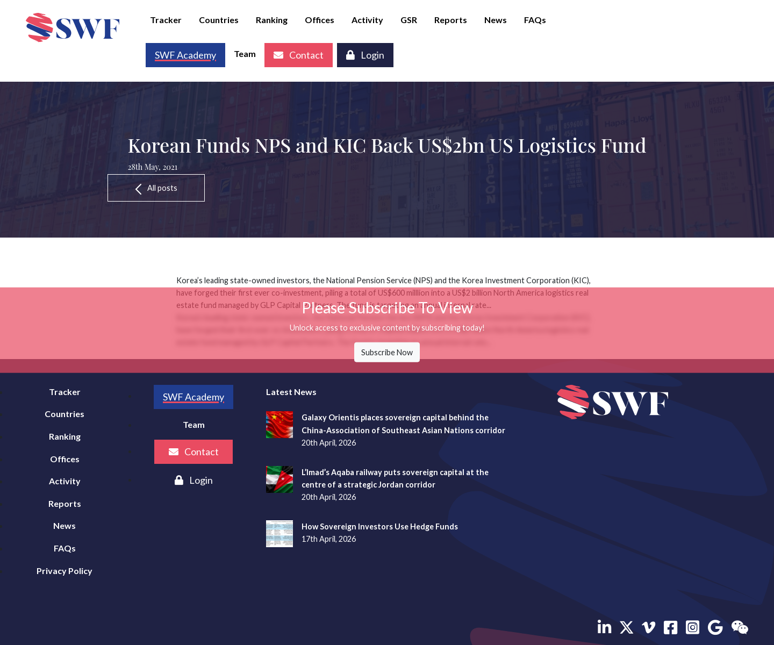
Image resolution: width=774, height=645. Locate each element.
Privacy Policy (64, 570)
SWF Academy (193, 397)
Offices (319, 20)
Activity (367, 20)
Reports (450, 20)
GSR (408, 20)
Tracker (166, 20)
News (495, 20)
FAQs (535, 20)
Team (245, 53)
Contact (299, 55)
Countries (219, 20)
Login (365, 55)
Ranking (272, 20)
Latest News (291, 391)
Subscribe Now (387, 352)
